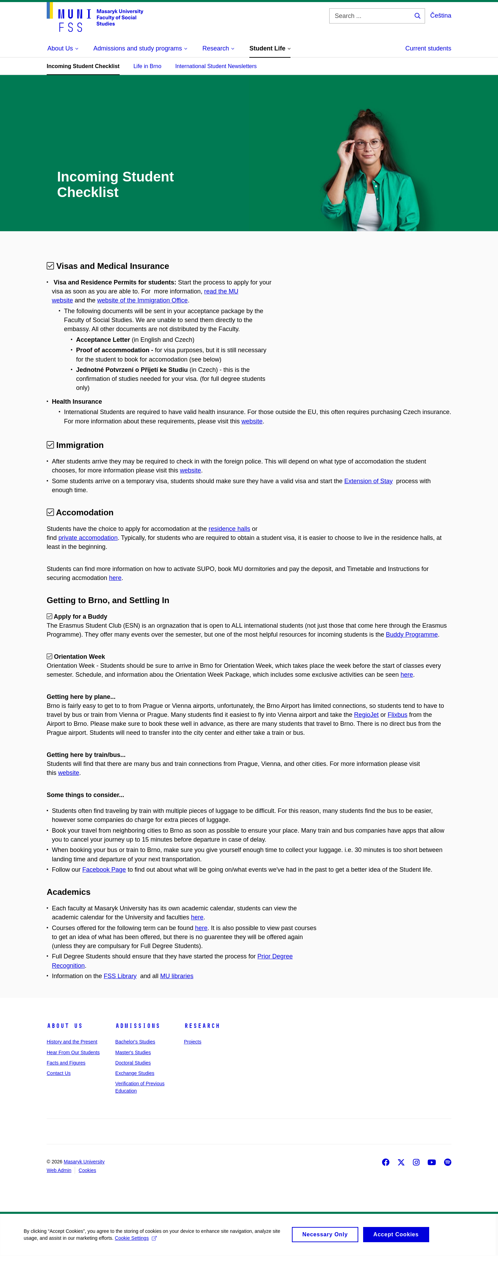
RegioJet (366, 723)
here (115, 586)
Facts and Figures (66, 1072)
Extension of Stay (368, 481)
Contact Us (59, 1082)
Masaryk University (84, 1170)
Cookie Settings (136, 1250)
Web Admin (59, 1179)
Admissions (137, 1035)
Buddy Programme (412, 643)
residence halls (229, 528)
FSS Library (120, 985)
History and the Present (72, 1050)
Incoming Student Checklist (83, 66)
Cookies (87, 1179)
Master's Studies (133, 1061)
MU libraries (176, 985)
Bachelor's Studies (135, 1050)
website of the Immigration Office (142, 300)
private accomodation (88, 537)
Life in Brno (147, 66)
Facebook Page (104, 878)
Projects (193, 1050)
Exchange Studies (134, 1082)
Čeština (440, 15)
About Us (65, 1035)
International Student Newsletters (216, 66)
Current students (428, 48)
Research (202, 1035)
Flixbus (397, 723)
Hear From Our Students (73, 1061)
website (251, 421)
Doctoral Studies (133, 1072)
